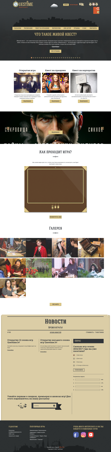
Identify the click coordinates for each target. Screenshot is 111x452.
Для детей (67, 28)
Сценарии (17, 28)
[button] (55, 51)
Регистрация (74, 4)
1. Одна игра (79, 355)
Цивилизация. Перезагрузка (38, 430)
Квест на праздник (42, 28)
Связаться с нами (14, 436)
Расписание (28, 28)
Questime (23, 4)
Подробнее (10, 350)
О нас (84, 28)
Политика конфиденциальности (15, 431)
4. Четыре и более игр (82, 365)
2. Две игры (79, 358)
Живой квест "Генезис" (36, 439)
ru (81, 4)
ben (62, 447)
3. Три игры (79, 362)
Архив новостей (55, 332)
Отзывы (77, 28)
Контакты (93, 28)
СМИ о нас (11, 434)
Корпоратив (56, 28)
